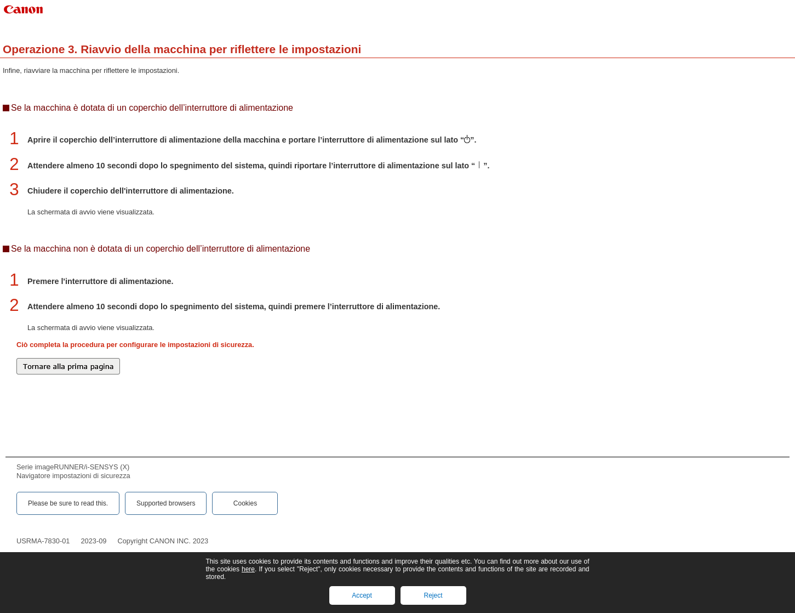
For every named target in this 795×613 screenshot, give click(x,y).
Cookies (245, 503)
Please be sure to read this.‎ (68, 503)
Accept (362, 595)
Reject (433, 595)
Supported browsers (165, 503)
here (248, 569)
